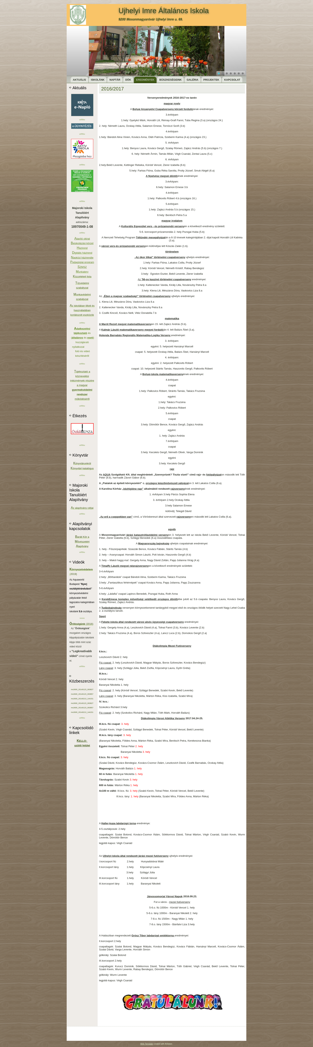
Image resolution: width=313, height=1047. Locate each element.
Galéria (192, 79)
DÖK (128, 79)
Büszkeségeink (170, 79)
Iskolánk (98, 79)
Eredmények (145, 79)
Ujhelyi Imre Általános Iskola (164, 11)
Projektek (211, 79)
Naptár (114, 79)
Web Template (146, 1044)
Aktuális (79, 79)
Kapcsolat (232, 79)
